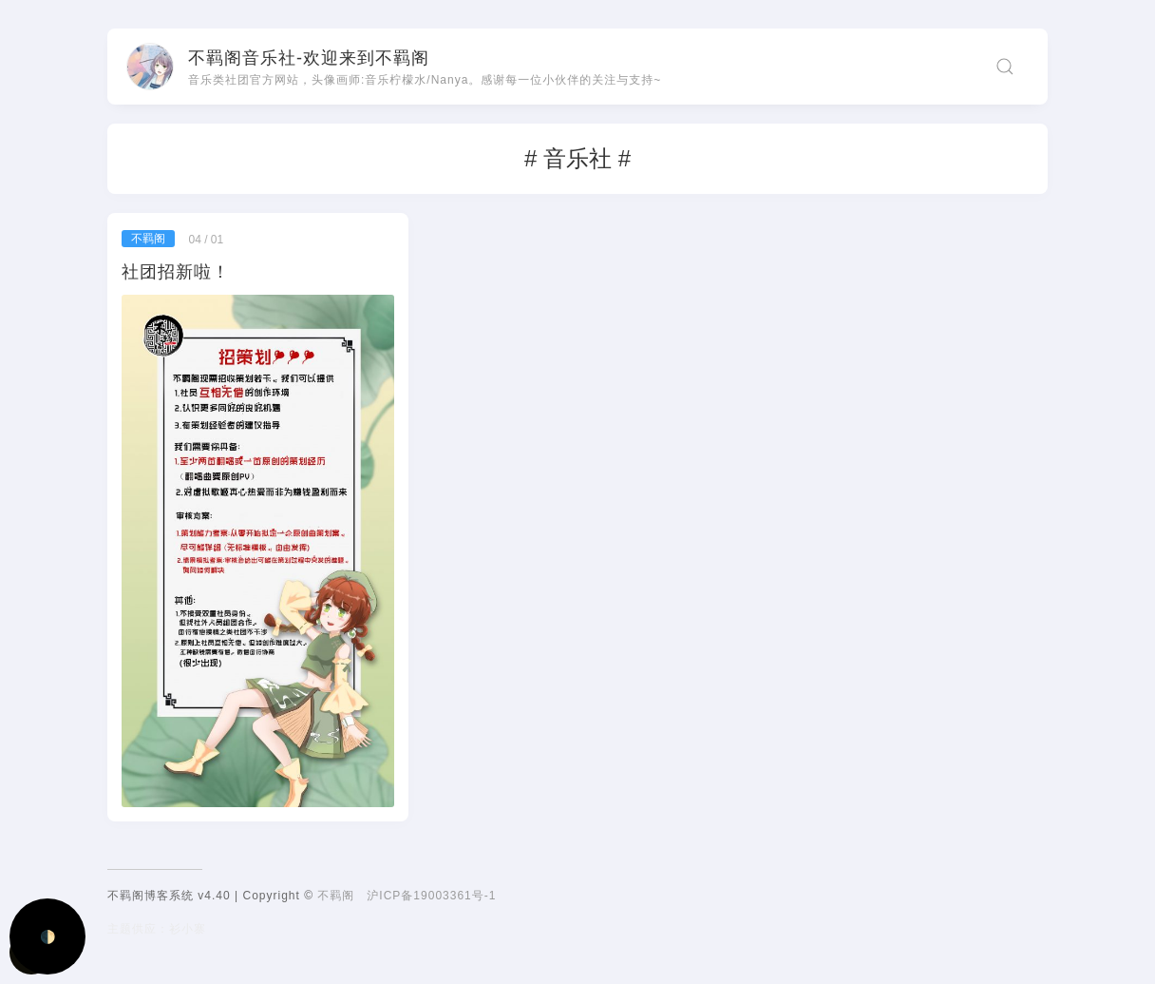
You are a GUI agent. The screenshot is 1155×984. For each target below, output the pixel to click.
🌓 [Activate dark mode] (48, 937)
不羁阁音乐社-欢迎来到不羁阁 (308, 58)
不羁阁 (335, 895)
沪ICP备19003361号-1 (431, 895)
